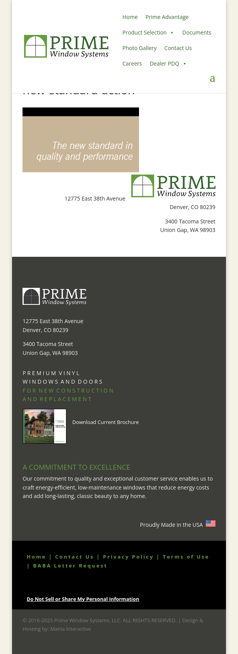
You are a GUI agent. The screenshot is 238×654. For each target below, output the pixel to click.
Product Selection (148, 32)
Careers (132, 63)
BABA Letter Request (70, 565)
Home (130, 17)
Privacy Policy (128, 556)
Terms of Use (186, 556)
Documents (196, 32)
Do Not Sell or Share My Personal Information (83, 599)
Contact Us (178, 48)
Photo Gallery (139, 48)
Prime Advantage (167, 17)
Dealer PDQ (168, 63)
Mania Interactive (70, 628)
